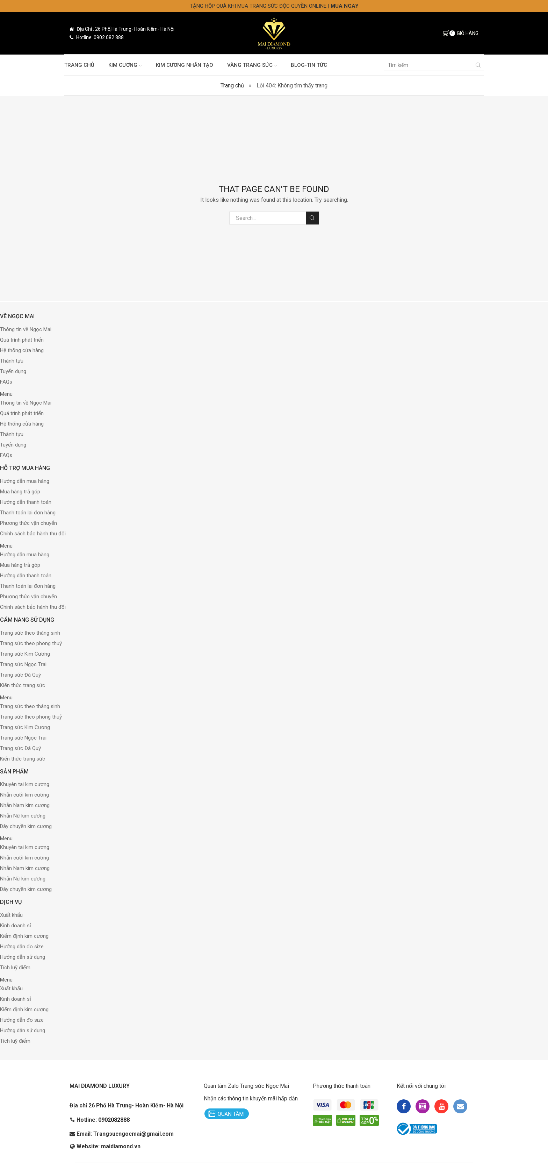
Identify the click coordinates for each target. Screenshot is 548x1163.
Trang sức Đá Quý (20, 675)
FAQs (6, 382)
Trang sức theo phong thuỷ (31, 643)
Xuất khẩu (11, 915)
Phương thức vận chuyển (28, 523)
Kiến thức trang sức (22, 685)
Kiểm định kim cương (24, 936)
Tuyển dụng (13, 371)
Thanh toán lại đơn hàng (28, 512)
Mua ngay (345, 6)
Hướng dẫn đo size (22, 946)
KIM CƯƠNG (125, 65)
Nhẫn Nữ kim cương (22, 816)
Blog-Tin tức (309, 65)
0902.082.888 (109, 37)
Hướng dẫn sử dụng (22, 957)
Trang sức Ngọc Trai (23, 664)
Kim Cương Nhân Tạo (184, 65)
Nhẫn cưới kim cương (24, 795)
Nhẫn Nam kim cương (25, 805)
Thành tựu (11, 361)
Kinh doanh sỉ (15, 925)
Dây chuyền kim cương (26, 826)
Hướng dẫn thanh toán (25, 502)
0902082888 (114, 1119)
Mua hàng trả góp (20, 491)
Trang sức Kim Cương (25, 654)
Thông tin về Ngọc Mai (25, 329)
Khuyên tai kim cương (24, 784)
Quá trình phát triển (22, 340)
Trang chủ (79, 65)
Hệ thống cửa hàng (22, 350)
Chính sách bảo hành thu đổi (33, 533)
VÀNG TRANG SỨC (252, 65)
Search (312, 217)
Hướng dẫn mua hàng (24, 481)
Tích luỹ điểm (15, 967)
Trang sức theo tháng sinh (30, 633)
